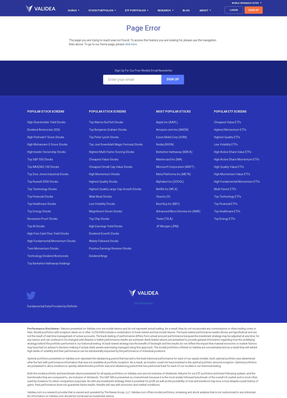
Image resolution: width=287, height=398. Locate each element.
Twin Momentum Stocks (43, 248)
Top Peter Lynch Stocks (104, 137)
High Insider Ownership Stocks (46, 152)
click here (131, 44)
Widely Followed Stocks (104, 241)
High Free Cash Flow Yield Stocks (48, 233)
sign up (253, 10)
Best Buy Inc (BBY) (168, 203)
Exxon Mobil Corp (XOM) (171, 137)
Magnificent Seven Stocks (105, 211)
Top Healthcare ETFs (227, 211)
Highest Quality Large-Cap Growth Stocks (115, 189)
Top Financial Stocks (40, 196)
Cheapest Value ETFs (227, 122)
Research (166, 10)
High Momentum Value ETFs (232, 174)
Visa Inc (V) (163, 196)
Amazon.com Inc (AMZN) (172, 129)
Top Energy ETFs (224, 218)
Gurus (73, 10)
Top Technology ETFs (227, 196)
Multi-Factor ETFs (225, 189)
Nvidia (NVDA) (165, 144)
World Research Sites (247, 3)
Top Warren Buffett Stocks (106, 122)
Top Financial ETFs (225, 203)
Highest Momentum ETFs (230, 129)
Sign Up (172, 79)
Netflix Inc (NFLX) (167, 189)
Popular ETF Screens (230, 111)
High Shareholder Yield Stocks (46, 122)
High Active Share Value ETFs (232, 152)
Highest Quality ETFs (227, 137)
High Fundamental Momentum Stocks (51, 241)
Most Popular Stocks (173, 111)
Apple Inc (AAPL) (167, 122)
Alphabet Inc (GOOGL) (170, 181)
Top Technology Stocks (42, 189)
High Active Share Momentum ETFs (236, 159)
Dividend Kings (98, 256)
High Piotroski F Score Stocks (45, 137)
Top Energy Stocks (39, 211)
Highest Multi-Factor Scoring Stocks (111, 152)
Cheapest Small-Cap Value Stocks (110, 166)
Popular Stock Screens (45, 111)
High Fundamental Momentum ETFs (237, 181)
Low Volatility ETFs (226, 144)
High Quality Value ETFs (229, 166)
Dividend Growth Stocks (104, 233)
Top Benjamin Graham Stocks (108, 129)
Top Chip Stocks (99, 218)
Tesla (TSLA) (164, 218)
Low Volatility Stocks (102, 203)
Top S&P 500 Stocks (40, 159)
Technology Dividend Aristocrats (47, 256)
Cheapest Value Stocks (104, 159)
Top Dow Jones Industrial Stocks (48, 174)
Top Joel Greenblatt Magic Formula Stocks (116, 144)
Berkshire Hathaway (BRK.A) (174, 152)
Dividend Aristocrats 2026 (43, 129)
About (205, 10)
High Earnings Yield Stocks (106, 226)
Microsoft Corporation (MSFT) (175, 166)
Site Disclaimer (143, 303)
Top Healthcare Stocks (41, 203)
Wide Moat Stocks (100, 196)
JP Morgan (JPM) (167, 226)
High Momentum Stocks (104, 174)
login (234, 10)
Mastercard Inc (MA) (169, 159)
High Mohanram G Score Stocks (47, 144)
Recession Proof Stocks (42, 218)
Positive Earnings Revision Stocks (110, 248)
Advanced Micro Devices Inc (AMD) (178, 211)
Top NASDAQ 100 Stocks (43, 166)
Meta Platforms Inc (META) (173, 174)
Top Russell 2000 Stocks (42, 181)
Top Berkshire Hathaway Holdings (48, 263)
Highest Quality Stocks (103, 181)
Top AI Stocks (36, 226)
